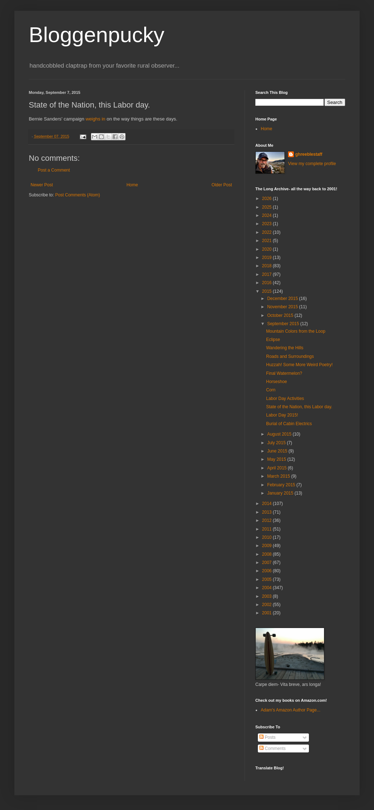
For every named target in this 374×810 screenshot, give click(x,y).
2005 (267, 579)
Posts (267, 737)
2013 (267, 512)
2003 (267, 596)
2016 (267, 282)
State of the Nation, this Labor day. (299, 406)
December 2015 (283, 298)
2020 (267, 249)
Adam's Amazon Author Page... (290, 710)
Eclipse (273, 339)
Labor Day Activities (285, 398)
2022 (267, 232)
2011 (267, 529)
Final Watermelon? (284, 373)
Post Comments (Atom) (77, 194)
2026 (267, 198)
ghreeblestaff (308, 154)
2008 (267, 554)
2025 (267, 207)
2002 (267, 604)
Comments (272, 748)
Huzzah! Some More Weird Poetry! (299, 364)
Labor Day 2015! (282, 415)
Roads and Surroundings (290, 356)
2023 (267, 223)
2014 (267, 503)
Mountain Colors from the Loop (295, 331)
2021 (267, 240)
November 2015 (283, 306)
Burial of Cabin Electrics (289, 423)
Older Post (221, 184)
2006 (267, 570)
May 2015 (277, 459)
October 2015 (281, 315)
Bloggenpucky (96, 35)
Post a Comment (54, 170)
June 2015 (277, 451)
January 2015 (281, 493)
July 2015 (277, 442)
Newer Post (42, 184)
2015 (267, 291)
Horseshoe (276, 381)
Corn (270, 389)
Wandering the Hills (285, 347)
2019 (267, 257)
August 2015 (280, 434)
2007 (267, 562)
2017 (267, 274)
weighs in (95, 119)
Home (132, 184)
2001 (267, 612)
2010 (267, 537)
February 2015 (281, 484)
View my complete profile (312, 163)
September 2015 (283, 323)
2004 (267, 587)
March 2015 (279, 476)
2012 (267, 520)
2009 (267, 545)
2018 (267, 265)
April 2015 (277, 467)
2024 (267, 215)
